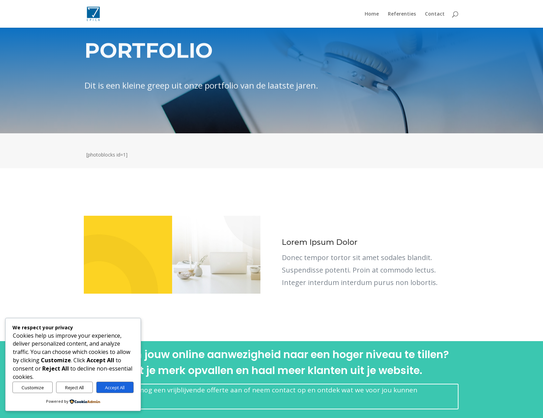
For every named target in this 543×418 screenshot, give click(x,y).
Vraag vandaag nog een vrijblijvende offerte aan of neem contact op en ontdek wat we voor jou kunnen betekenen (254, 395)
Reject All (74, 387)
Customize (32, 387)
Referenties (402, 14)
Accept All (115, 387)
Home (372, 14)
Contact (435, 14)
